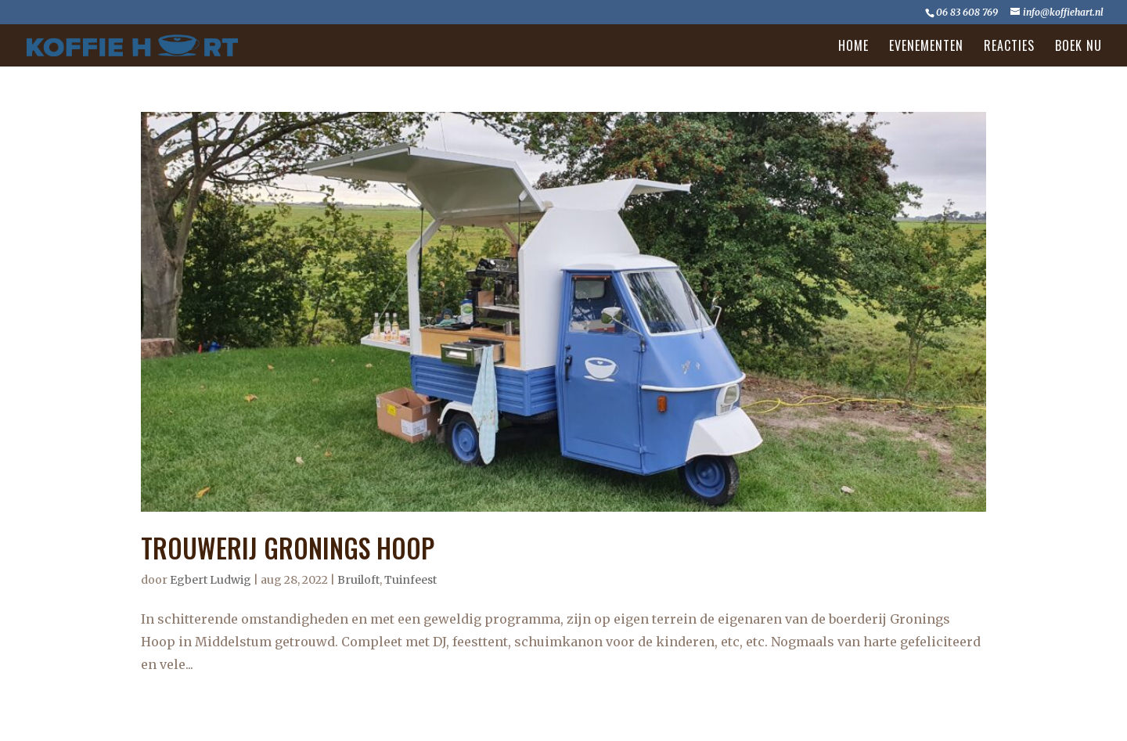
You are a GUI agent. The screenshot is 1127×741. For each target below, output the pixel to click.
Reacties (1009, 47)
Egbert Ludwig (210, 580)
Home (853, 47)
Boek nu (1078, 47)
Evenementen (926, 47)
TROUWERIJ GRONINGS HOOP (287, 548)
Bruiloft (358, 580)
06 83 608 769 (967, 12)
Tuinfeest (410, 580)
